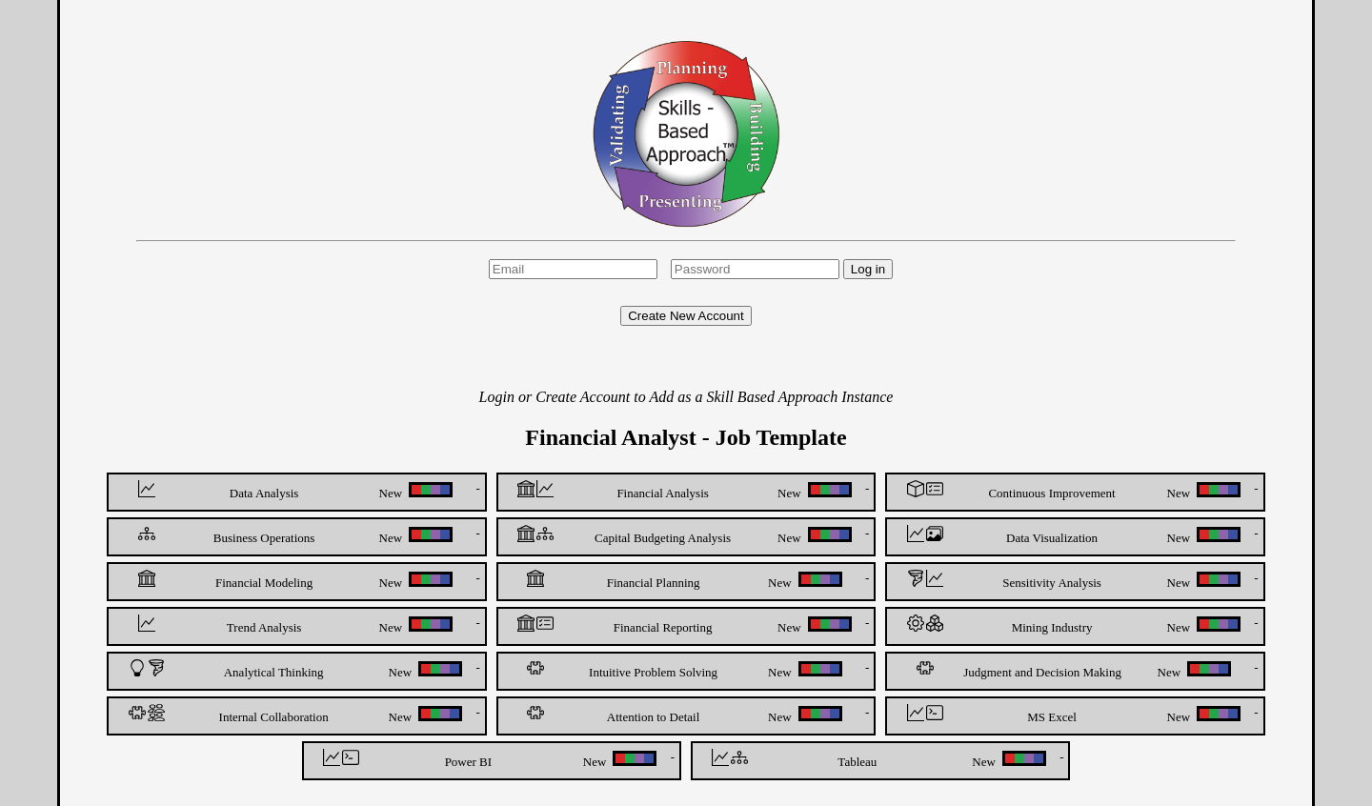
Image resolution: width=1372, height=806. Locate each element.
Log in (868, 269)
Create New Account (686, 316)
